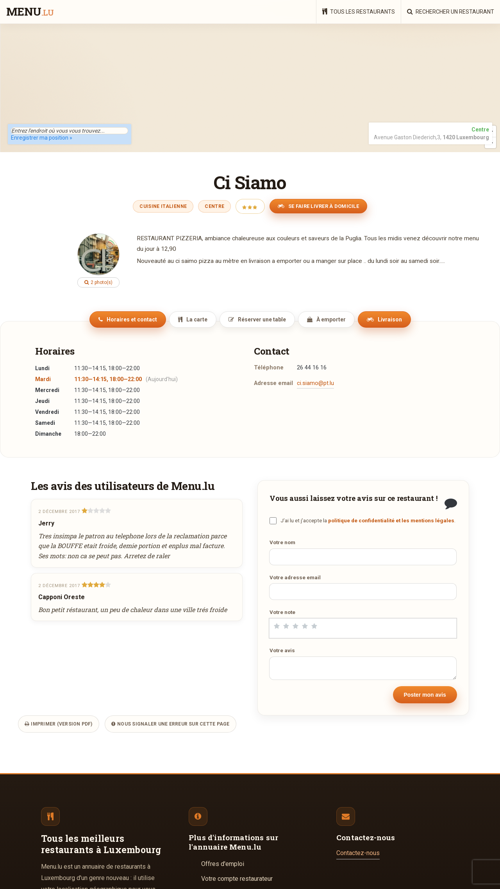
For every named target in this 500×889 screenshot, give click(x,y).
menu (30, 12)
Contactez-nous (358, 853)
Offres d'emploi (222, 864)
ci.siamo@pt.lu (315, 383)
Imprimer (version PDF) (59, 724)
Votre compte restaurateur (237, 878)
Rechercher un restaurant (450, 11)
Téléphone (269, 367)
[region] (250, 87)
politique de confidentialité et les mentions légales (391, 520)
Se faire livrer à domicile (318, 206)
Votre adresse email (295, 577)
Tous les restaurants (358, 11)
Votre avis (282, 650)
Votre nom (282, 542)
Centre (214, 206)
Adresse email (273, 383)
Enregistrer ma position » (41, 138)
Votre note (282, 612)
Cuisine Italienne (163, 206)
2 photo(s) (98, 282)
